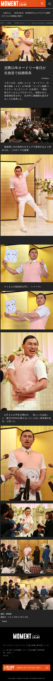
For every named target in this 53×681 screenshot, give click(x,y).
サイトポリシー (9, 645)
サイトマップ (22, 645)
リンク (46, 645)
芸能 (9, 23)
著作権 (39, 645)
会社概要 (32, 650)
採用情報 (41, 650)
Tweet (4, 621)
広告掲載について (21, 650)
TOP (2, 23)
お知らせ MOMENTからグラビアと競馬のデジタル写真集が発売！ (25, 14)
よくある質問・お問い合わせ (7, 652)
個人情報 (32, 645)
